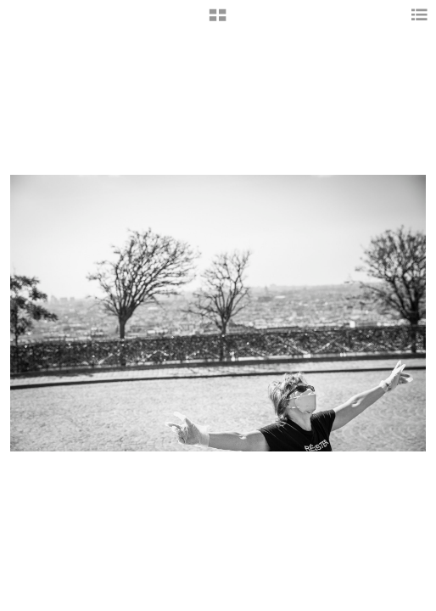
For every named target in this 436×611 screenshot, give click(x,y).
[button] (217, 21)
